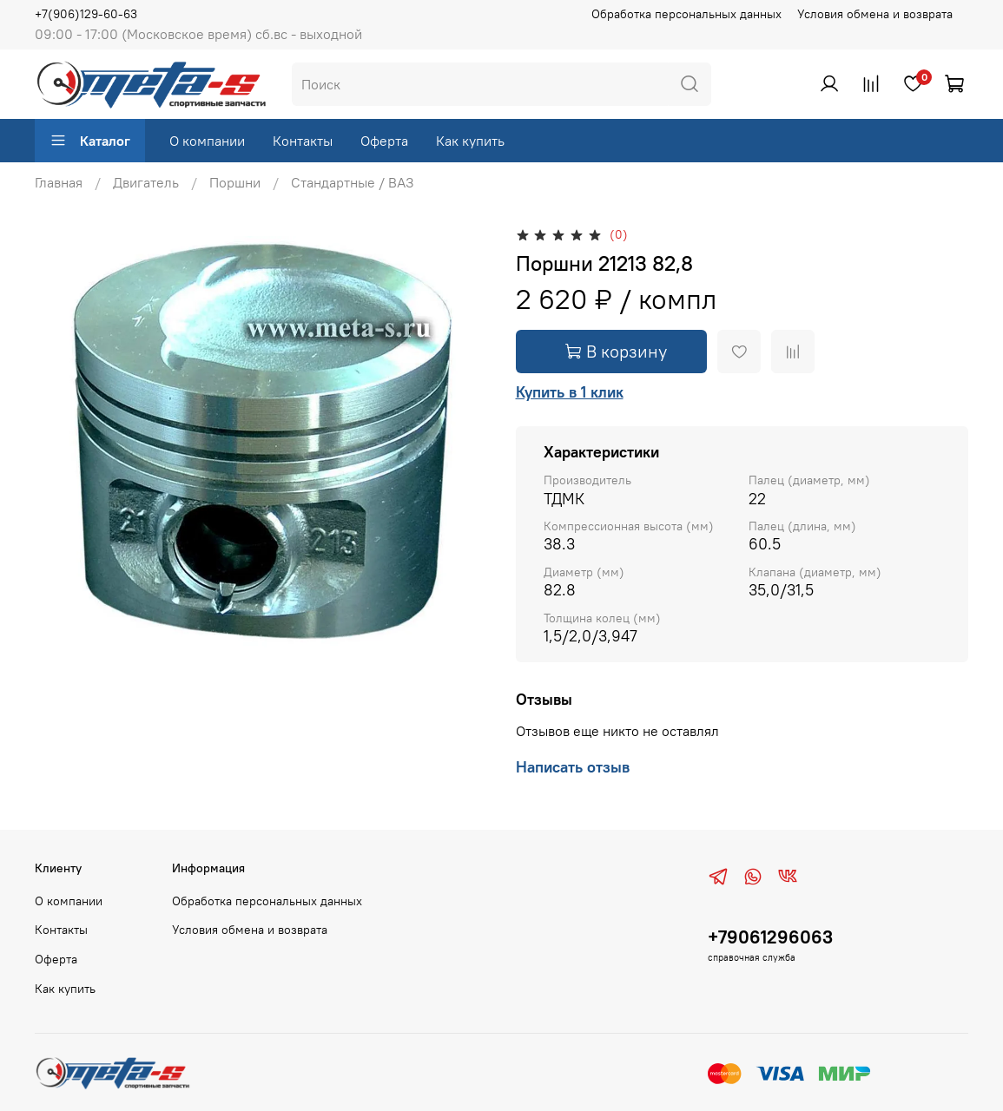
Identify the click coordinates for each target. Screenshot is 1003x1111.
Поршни (235, 182)
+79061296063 (770, 937)
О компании (207, 140)
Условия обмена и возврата (875, 14)
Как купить (470, 140)
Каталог (89, 140)
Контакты (303, 140)
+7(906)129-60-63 (86, 14)
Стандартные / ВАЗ (352, 182)
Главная (58, 182)
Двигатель (146, 182)
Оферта (384, 140)
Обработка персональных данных (686, 14)
